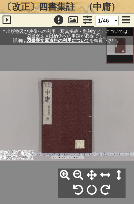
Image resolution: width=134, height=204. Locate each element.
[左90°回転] (78, 190)
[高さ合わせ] (119, 175)
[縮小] (78, 175)
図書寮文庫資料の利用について (58, 40)
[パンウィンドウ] (73, 20)
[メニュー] (126, 20)
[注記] (59, 20)
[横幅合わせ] (105, 175)
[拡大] (65, 175)
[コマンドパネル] (87, 20)
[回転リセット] (92, 190)
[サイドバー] (7, 20)
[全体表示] (92, 175)
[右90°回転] (105, 190)
